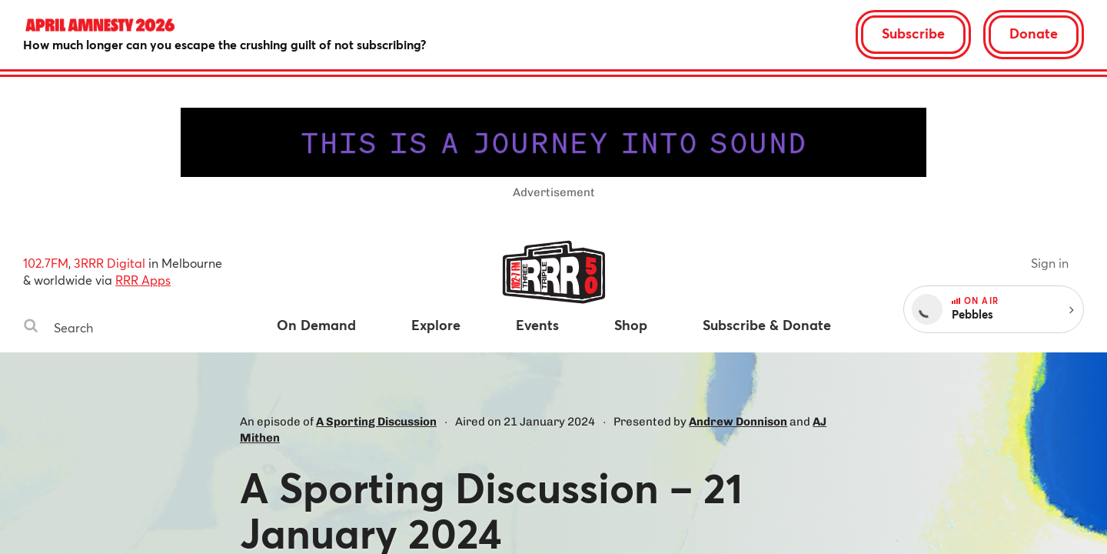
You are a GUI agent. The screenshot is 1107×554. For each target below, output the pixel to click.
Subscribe (913, 33)
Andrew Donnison (738, 422)
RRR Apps (143, 280)
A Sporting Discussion (376, 422)
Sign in (1050, 263)
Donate (1033, 33)
